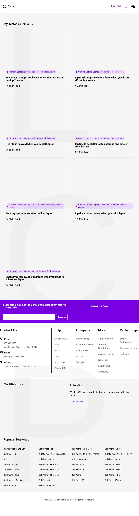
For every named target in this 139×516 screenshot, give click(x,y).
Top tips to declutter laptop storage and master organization (101, 145)
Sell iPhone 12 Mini (113, 470)
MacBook (41, 205)
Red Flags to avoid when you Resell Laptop (30, 144)
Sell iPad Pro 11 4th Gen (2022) (85, 454)
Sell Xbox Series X (112, 459)
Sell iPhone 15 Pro (112, 449)
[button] (126, 7)
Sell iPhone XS (78, 480)
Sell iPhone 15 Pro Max (82, 449)
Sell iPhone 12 (78, 470)
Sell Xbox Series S (46, 459)
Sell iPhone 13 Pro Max (49, 470)
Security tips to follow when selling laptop (29, 213)
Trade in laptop (48, 72)
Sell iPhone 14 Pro (11, 464)
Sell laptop (36, 72)
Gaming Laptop (16, 72)
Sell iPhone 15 (10, 454)
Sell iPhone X (44, 480)
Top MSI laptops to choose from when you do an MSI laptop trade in (102, 79)
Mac (33, 205)
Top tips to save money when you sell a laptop (100, 213)
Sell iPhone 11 (78, 475)
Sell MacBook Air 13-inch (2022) (119, 454)
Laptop (27, 72)
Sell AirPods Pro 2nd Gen (14, 449)
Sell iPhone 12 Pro (11, 475)
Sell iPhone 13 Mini (113, 464)
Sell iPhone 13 (78, 464)
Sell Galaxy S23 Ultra (81, 459)
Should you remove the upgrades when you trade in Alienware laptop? (35, 278)
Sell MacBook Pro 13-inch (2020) (53, 454)
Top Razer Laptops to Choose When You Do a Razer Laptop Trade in (35, 79)
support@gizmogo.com (14, 357)
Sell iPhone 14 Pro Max (49, 464)
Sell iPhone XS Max (113, 480)
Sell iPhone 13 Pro (11, 470)
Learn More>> (76, 401)
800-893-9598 (10, 343)
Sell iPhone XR (10, 485)
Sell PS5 (7, 459)
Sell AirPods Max (46, 449)
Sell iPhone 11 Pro (112, 475)
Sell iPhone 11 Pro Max (13, 480)
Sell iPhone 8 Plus (46, 485)
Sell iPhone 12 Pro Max (49, 475)
